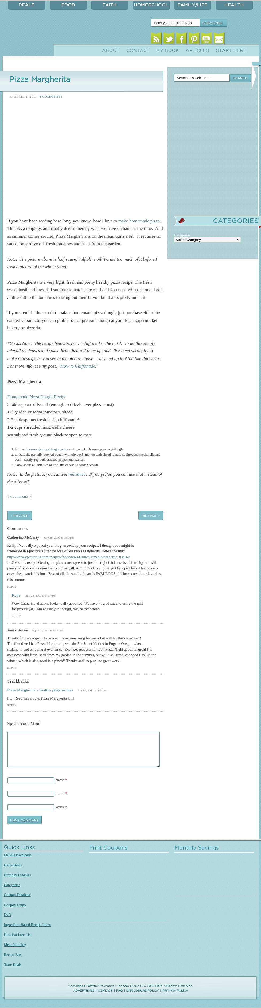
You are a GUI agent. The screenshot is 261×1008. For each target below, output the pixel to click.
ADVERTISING (83, 991)
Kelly (16, 595)
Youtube (206, 39)
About (111, 50)
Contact (138, 50)
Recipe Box (13, 954)
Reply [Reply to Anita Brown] (12, 667)
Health (234, 5)
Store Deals (13, 964)
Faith (110, 5)
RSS (156, 39)
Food (68, 5)
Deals (27, 5)
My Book (167, 50)
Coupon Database (17, 895)
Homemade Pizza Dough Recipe (36, 396)
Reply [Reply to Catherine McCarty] (12, 586)
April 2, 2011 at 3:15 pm (48, 630)
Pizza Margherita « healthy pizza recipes (40, 690)
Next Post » (151, 515)
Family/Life (193, 5)
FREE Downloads (18, 855)
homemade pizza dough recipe (46, 449)
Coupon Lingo (15, 905)
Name (59, 780)
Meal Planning (15, 945)
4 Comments (51, 97)
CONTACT (105, 991)
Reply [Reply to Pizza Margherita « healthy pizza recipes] (12, 705)
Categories (12, 885)
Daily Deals (13, 865)
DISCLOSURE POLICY (142, 991)
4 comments (19, 496)
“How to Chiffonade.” (78, 366)
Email (219, 39)
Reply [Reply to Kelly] (16, 616)
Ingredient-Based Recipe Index (27, 925)
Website (61, 807)
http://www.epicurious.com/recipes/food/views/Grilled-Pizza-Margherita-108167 (68, 557)
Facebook (181, 39)
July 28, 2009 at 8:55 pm (59, 537)
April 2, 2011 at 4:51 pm (92, 690)
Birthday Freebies (17, 875)
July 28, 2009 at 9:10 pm (40, 595)
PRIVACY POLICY (175, 991)
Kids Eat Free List (18, 934)
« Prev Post (20, 515)
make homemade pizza (139, 221)
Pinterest (194, 39)
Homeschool (151, 5)
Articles (197, 50)
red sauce (77, 474)
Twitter (168, 39)
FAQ (7, 915)
